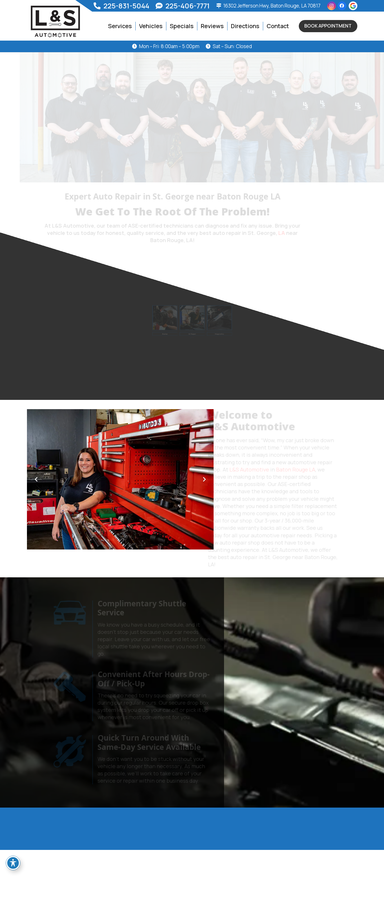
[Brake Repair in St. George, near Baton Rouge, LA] (172, 319)
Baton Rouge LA (294, 469)
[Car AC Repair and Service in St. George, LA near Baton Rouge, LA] (192, 319)
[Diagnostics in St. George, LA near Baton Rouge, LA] (211, 319)
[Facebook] (342, 5)
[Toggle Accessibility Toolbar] (13, 863)
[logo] (55, 21)
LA (301, 232)
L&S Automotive (247, 469)
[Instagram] (331, 5)
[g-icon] (353, 5)
